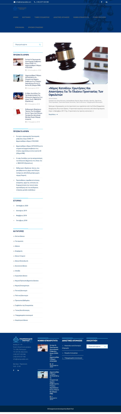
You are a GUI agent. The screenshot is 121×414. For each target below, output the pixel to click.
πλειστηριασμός (62, 104)
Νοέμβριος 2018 (21, 217)
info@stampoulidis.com (22, 2)
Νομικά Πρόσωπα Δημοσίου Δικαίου (27, 282)
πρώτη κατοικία (92, 104)
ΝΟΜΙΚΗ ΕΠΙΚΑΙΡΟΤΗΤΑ (81, 19)
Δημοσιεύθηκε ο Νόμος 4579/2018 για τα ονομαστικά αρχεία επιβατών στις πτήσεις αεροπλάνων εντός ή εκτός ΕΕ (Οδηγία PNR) (33, 82)
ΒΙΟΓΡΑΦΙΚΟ (26, 19)
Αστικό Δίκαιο (53, 100)
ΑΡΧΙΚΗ (15, 19)
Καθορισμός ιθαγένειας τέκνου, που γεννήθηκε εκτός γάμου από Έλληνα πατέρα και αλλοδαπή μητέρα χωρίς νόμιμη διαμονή (33, 116)
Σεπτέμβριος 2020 (22, 207)
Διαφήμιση (18, 253)
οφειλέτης (52, 104)
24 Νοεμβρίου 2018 (33, 106)
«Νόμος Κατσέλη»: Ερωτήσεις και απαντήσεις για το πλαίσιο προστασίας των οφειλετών (76, 93)
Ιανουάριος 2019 (21, 212)
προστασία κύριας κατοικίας (77, 104)
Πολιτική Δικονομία (21, 297)
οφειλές (97, 102)
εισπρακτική (53, 102)
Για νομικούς (19, 243)
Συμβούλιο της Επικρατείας (24, 307)
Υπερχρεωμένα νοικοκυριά (24, 317)
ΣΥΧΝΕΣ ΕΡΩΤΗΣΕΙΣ (99, 19)
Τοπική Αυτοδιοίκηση (22, 312)
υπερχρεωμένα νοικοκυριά (58, 105)
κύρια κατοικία (62, 102)
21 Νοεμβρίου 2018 (33, 124)
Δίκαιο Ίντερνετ (20, 258)
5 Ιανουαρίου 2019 (33, 90)
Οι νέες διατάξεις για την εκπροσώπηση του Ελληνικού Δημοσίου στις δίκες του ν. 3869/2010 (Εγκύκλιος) (33, 99)
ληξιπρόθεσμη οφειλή (75, 102)
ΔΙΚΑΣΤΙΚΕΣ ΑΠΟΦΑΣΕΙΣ (61, 19)
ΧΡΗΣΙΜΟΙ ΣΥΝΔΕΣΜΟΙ (35, 29)
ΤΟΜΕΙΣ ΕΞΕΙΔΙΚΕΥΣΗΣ (42, 19)
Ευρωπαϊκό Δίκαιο (21, 277)
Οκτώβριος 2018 (21, 222)
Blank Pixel (70, 411)
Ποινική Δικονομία (21, 292)
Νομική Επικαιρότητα (22, 287)
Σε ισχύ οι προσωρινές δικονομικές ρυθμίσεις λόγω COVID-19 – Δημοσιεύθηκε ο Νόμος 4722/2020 (33, 65)
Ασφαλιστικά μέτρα (71, 355)
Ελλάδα (17, 273)
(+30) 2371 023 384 (41, 2)
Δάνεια (17, 248)
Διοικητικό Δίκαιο (21, 268)
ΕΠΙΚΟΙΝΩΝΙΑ (19, 29)
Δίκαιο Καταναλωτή (21, 263)
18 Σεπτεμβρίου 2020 (34, 72)
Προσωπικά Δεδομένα (22, 302)
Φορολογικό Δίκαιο (21, 322)
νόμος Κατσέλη (88, 102)
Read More (53, 118)
